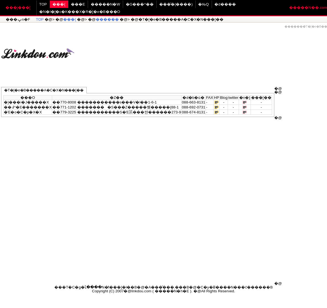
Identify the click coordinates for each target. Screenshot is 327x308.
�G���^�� (140, 4)
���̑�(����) (176, 4)
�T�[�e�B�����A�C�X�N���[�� (44, 90)
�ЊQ (203, 4)
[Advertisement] (201, 51)
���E (78, 4)
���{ (58, 4)
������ (107, 19)
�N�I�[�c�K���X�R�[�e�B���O (79, 12)
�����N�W (105, 4)
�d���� (225, 4)
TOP (43, 4)
